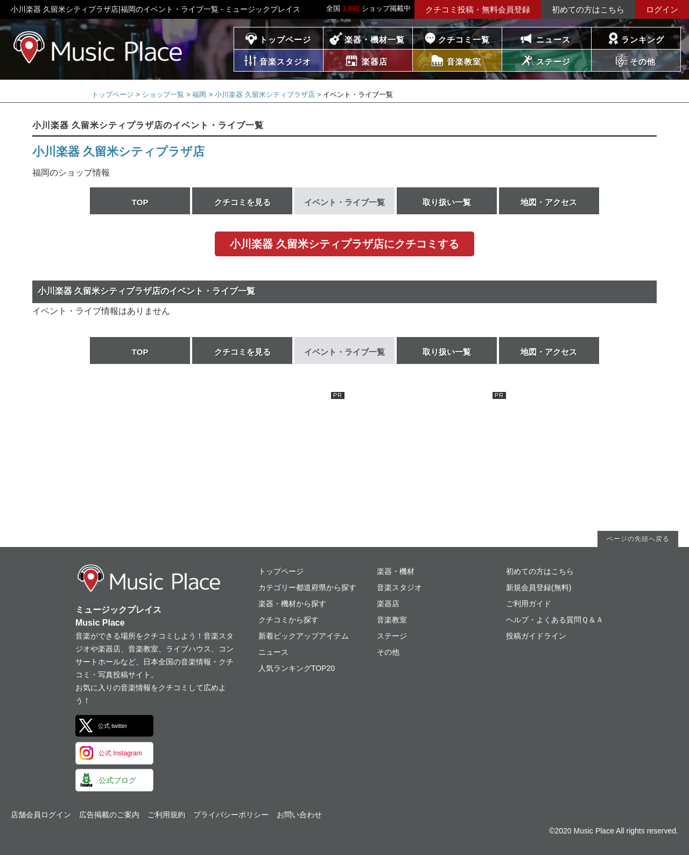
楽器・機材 (395, 571)
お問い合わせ (299, 814)
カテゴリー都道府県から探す (307, 587)
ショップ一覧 (163, 94)
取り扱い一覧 (447, 202)
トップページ (285, 39)
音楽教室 (392, 619)
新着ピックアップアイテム (303, 636)
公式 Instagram (120, 753)
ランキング (642, 39)
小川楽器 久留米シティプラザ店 (265, 94)
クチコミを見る (242, 202)
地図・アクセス (549, 202)
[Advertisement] (263, 459)
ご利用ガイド (528, 603)
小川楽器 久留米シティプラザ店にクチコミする (344, 244)
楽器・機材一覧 (374, 39)
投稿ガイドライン (536, 636)
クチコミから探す (288, 619)
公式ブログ (117, 780)
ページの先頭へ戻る (638, 539)
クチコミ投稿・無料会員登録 (477, 9)
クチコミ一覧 (464, 39)
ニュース (553, 39)
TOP (140, 202)
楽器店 (388, 603)
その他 (388, 652)
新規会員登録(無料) (538, 587)
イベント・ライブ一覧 (344, 202)
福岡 (199, 94)
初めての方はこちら (588, 9)
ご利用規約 (166, 814)
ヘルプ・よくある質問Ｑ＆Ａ (554, 619)
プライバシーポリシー (231, 814)
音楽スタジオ (399, 587)
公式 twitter (112, 726)
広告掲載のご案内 (109, 814)
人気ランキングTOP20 (296, 668)
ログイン (662, 9)
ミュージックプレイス (98, 47)
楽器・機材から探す (292, 603)
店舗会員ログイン (41, 814)
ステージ (392, 636)
